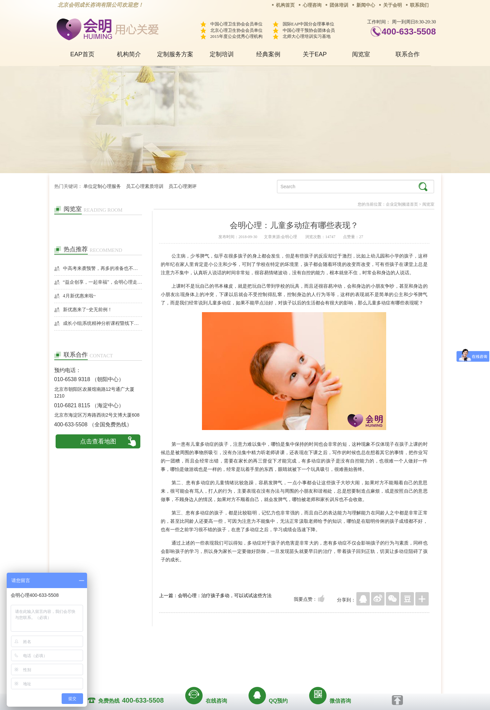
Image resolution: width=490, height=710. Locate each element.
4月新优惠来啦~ (79, 295)
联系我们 (419, 5)
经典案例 (268, 54)
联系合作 (408, 54)
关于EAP (315, 54)
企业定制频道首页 (402, 204)
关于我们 (177, 653)
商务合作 (204, 653)
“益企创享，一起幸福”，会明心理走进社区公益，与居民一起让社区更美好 (102, 282)
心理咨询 (312, 5)
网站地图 (285, 653)
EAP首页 (82, 54)
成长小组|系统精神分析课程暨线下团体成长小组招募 (102, 323)
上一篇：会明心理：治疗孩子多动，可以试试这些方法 (215, 595)
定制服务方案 (175, 54)
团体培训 (339, 5)
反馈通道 (258, 653)
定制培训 (222, 54)
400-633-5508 (409, 31)
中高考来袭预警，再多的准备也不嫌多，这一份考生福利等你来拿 (102, 268)
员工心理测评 (182, 186)
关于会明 (392, 5)
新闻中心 (365, 5)
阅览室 (361, 54)
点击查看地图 (98, 441)
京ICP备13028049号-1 (270, 662)
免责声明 (312, 653)
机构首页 (285, 5)
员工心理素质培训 (144, 186)
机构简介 (129, 54)
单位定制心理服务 (102, 186)
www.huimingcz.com (240, 668)
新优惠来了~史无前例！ (88, 309)
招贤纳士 (231, 653)
